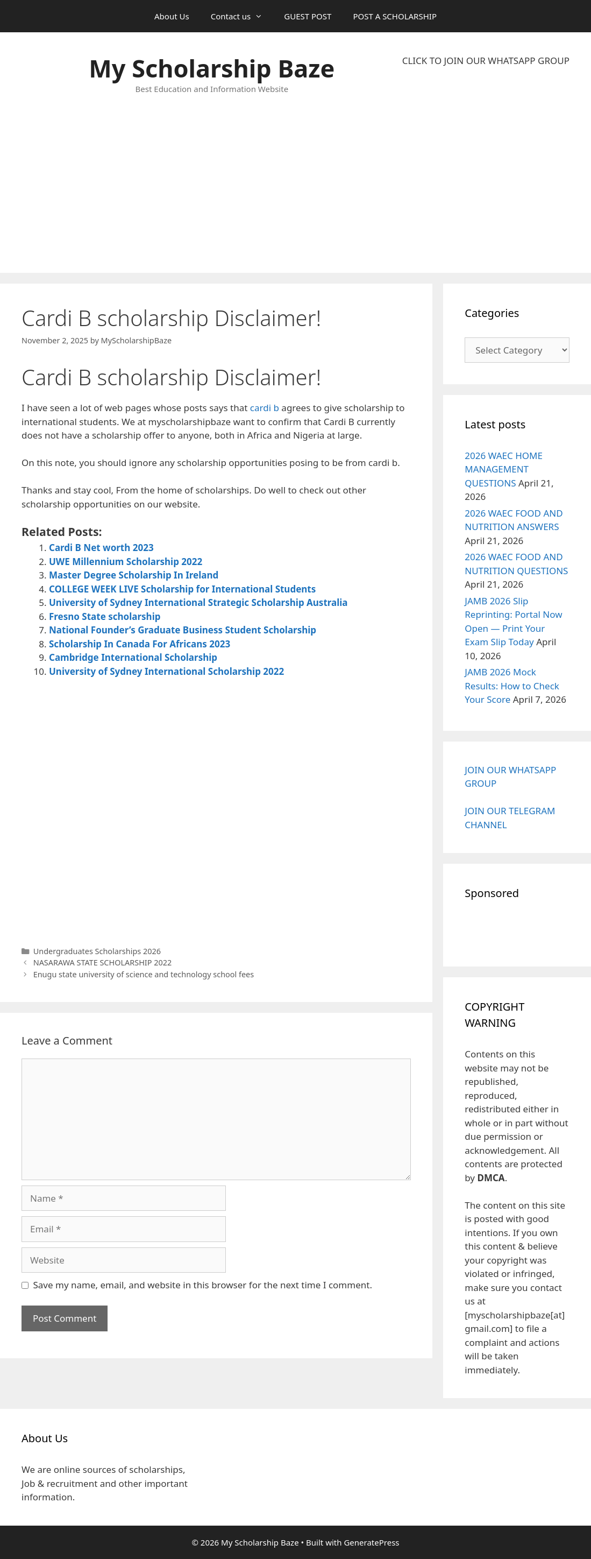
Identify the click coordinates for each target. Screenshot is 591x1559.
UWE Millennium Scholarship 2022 (125, 561)
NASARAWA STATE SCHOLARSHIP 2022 (102, 962)
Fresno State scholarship (105, 616)
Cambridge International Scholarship (133, 657)
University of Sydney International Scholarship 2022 (166, 671)
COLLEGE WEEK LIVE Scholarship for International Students (182, 589)
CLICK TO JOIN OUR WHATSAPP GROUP (485, 60)
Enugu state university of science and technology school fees (143, 974)
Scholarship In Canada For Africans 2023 (139, 644)
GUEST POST (307, 16)
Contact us (242, 16)
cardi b (264, 407)
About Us (171, 16)
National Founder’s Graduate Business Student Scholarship (182, 630)
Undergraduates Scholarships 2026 (97, 951)
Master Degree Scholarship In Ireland (133, 575)
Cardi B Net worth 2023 (101, 547)
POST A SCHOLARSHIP (395, 16)
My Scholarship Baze (211, 68)
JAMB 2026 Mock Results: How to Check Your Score (512, 686)
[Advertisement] (485, 170)
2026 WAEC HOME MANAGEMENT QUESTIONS (504, 469)
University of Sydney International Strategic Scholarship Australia (198, 602)
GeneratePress (371, 1542)
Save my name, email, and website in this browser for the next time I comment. (202, 1285)
